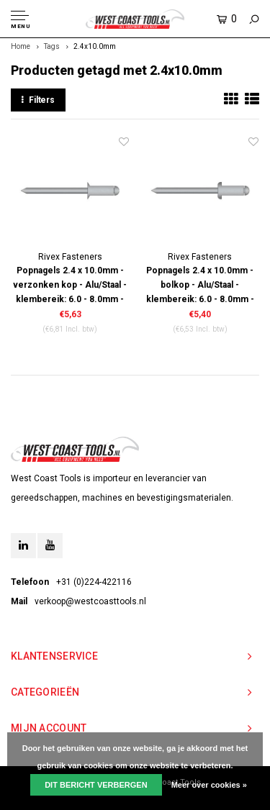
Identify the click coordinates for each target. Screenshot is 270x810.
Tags (52, 46)
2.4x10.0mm (94, 46)
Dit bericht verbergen (96, 785)
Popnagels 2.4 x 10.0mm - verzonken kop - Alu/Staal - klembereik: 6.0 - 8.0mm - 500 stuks (70, 285)
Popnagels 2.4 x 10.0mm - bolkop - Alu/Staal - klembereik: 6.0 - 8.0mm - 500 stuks (200, 285)
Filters (38, 100)
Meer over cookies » (209, 785)
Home (20, 46)
